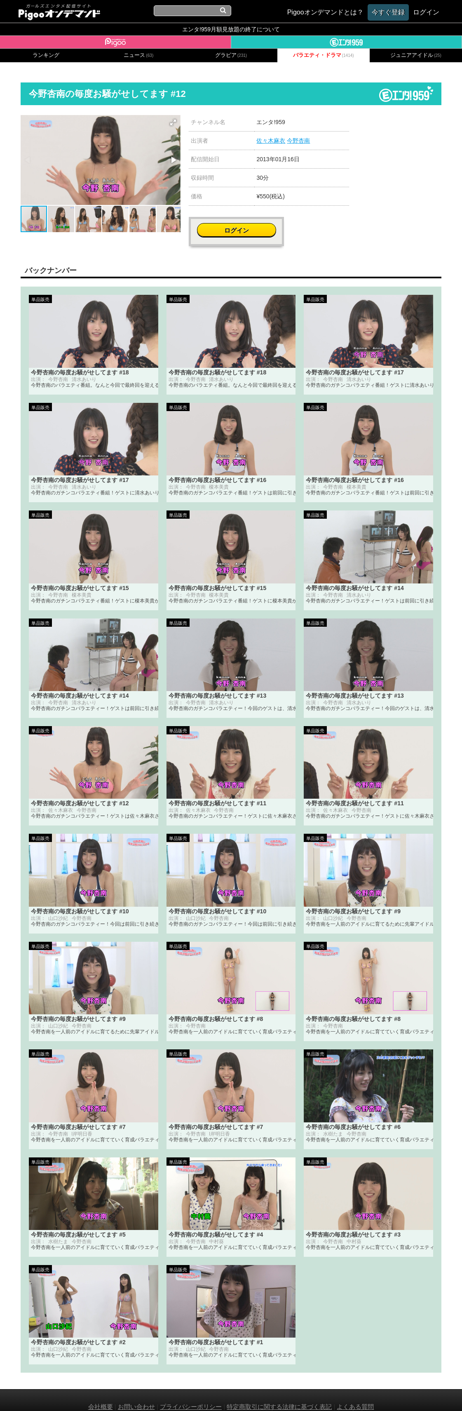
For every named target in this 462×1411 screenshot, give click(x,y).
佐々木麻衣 (270, 140)
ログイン (403, 126)
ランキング (46, 55)
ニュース (138, 55)
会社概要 (100, 1393)
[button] (173, 122)
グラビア (231, 55)
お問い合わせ (136, 1393)
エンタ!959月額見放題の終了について (231, 29)
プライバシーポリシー (191, 1393)
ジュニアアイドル (415, 55)
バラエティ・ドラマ (323, 55)
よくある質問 (355, 1393)
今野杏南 (298, 140)
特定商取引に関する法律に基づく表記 (279, 1393)
